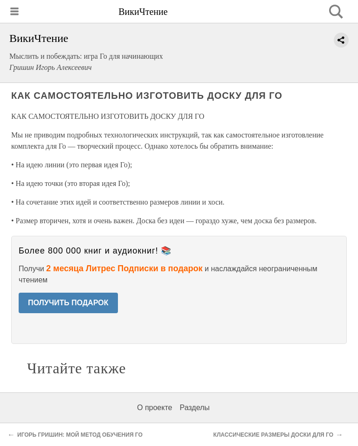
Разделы (194, 408)
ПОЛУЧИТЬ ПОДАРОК (68, 303)
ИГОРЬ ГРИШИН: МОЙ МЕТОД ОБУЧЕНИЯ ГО (80, 435)
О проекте (154, 408)
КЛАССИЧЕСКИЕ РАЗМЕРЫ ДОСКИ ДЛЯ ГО (273, 435)
